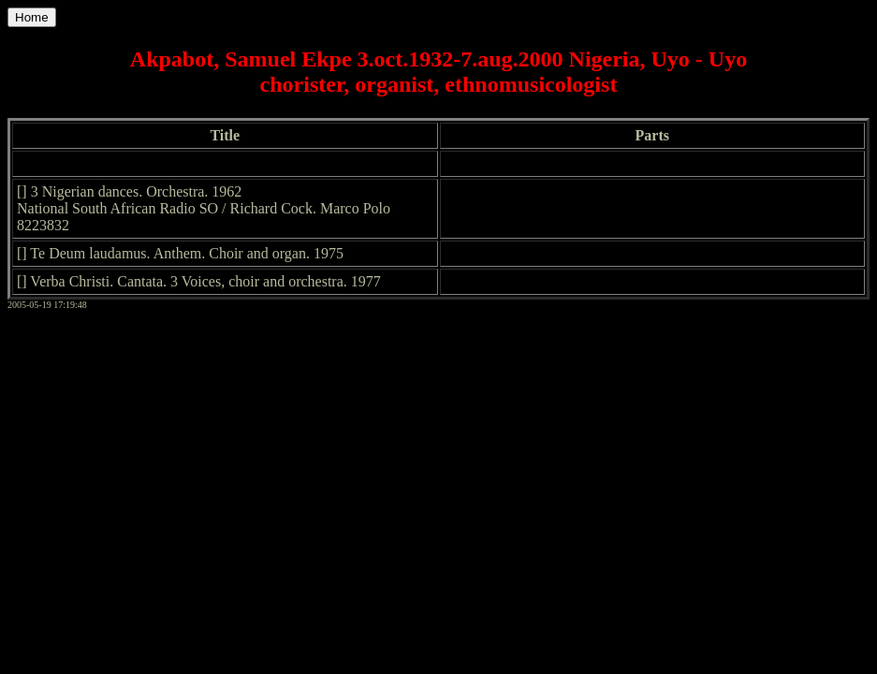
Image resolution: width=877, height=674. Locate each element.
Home (32, 17)
